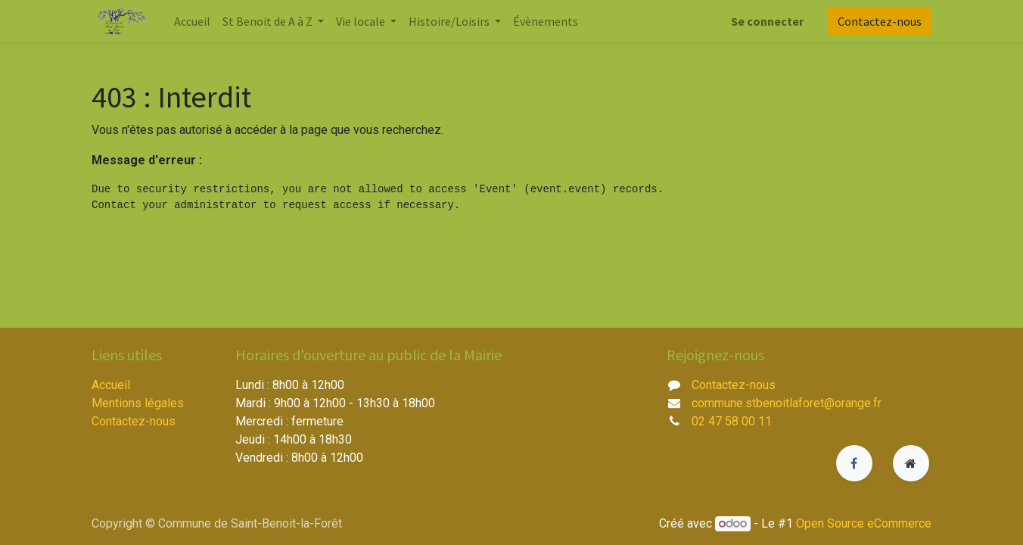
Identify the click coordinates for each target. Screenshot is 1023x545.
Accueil (111, 385)
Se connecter (767, 21)
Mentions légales (138, 403)
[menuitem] (192, 21)
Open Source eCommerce (863, 523)
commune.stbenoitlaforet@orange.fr (787, 403)
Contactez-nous (880, 21)
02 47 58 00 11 (732, 421)
